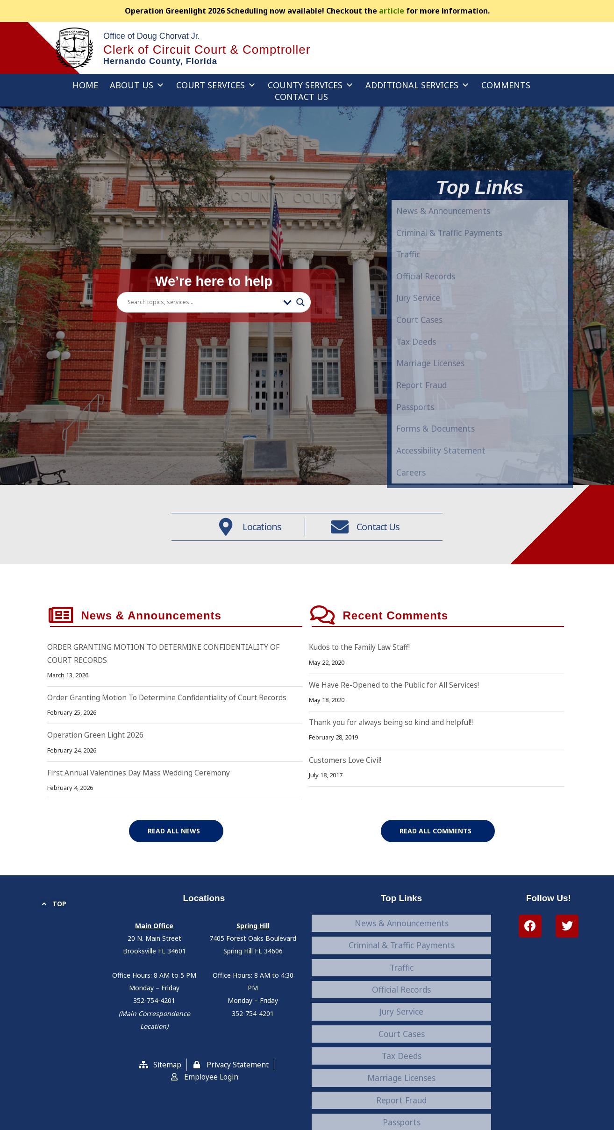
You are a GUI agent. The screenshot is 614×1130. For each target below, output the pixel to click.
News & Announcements (455, 426)
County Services (311, 85)
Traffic (411, 473)
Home (85, 85)
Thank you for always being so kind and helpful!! (394, 751)
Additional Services (417, 85)
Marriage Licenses (401, 1032)
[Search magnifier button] (300, 312)
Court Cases (401, 1008)
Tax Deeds (401, 1020)
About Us (137, 85)
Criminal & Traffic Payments (464, 450)
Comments (505, 85)
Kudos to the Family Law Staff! (361, 676)
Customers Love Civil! (346, 789)
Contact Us (301, 97)
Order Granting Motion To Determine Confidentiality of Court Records (169, 726)
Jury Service (401, 996)
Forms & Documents (401, 1069)
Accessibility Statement (402, 1081)
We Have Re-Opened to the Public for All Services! (396, 714)
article (391, 11)
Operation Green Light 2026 (96, 764)
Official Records (433, 497)
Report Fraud (401, 1044)
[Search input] (203, 312)
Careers (401, 1093)
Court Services (216, 85)
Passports (401, 1056)
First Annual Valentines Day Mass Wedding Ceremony (141, 801)
